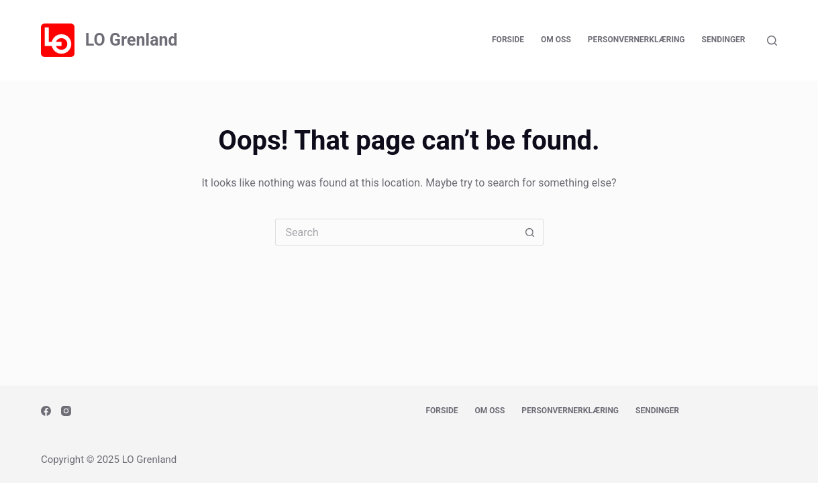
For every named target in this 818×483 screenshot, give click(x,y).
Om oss (556, 39)
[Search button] (530, 232)
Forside (508, 39)
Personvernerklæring (636, 39)
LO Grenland (131, 40)
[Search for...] (396, 232)
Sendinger (724, 39)
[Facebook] (46, 411)
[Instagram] (66, 411)
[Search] (772, 41)
